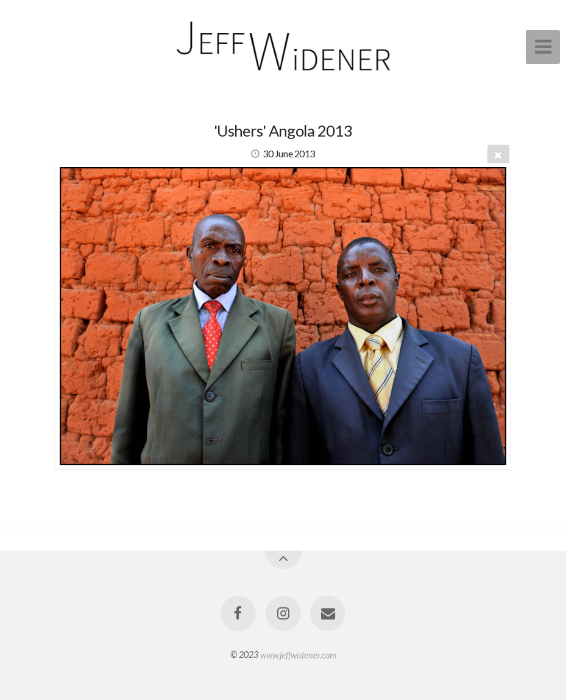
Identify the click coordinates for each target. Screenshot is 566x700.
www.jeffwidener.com (298, 654)
